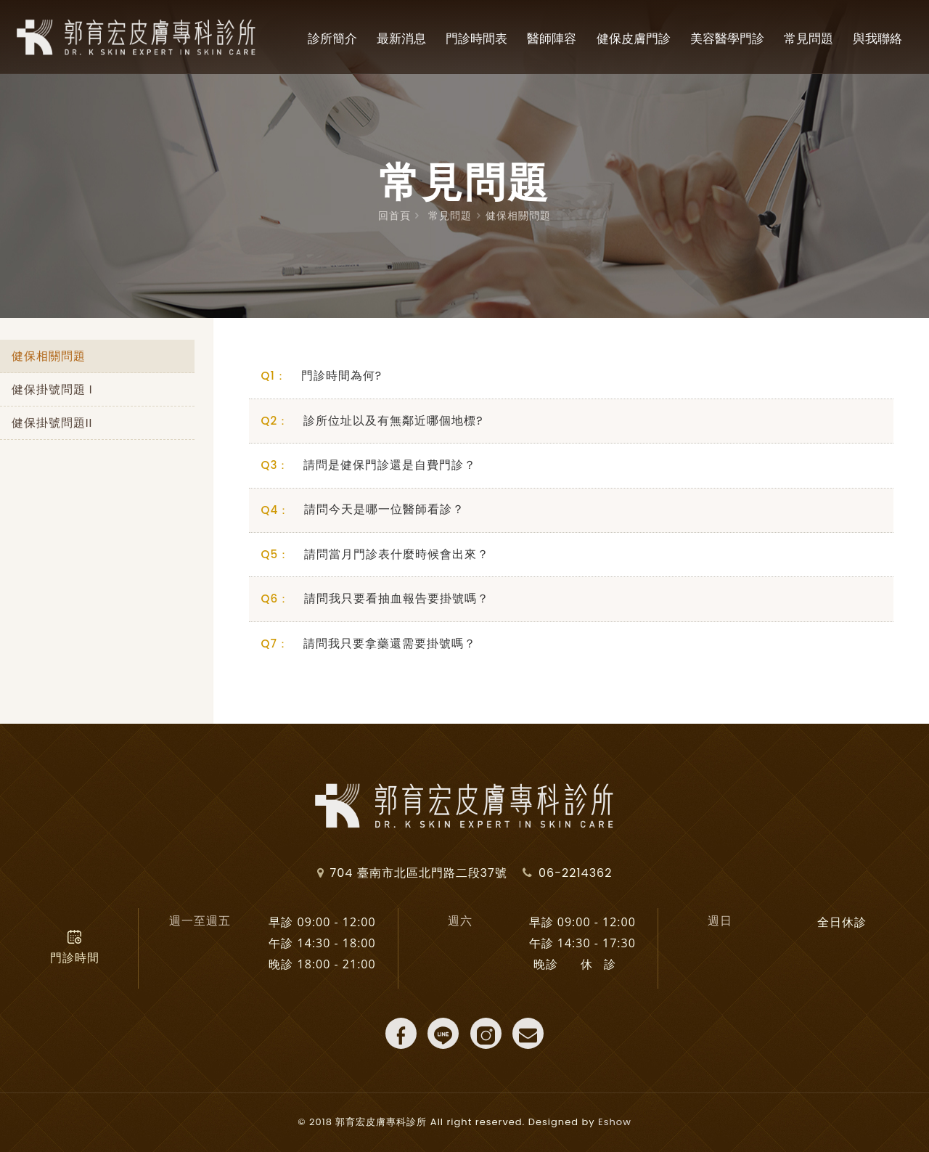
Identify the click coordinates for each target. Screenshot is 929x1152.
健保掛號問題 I (52, 390)
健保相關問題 (518, 215)
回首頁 (394, 215)
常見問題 (450, 215)
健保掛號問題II (52, 424)
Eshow (614, 1122)
